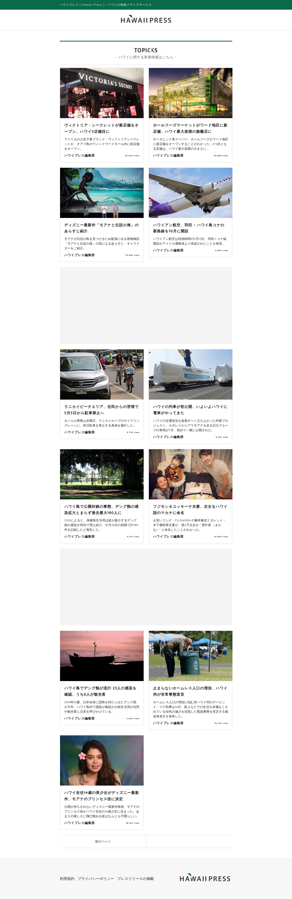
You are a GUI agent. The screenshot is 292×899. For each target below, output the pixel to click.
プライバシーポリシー (96, 878)
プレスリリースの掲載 (135, 878)
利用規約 (67, 878)
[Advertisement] (104, 305)
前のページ (103, 841)
